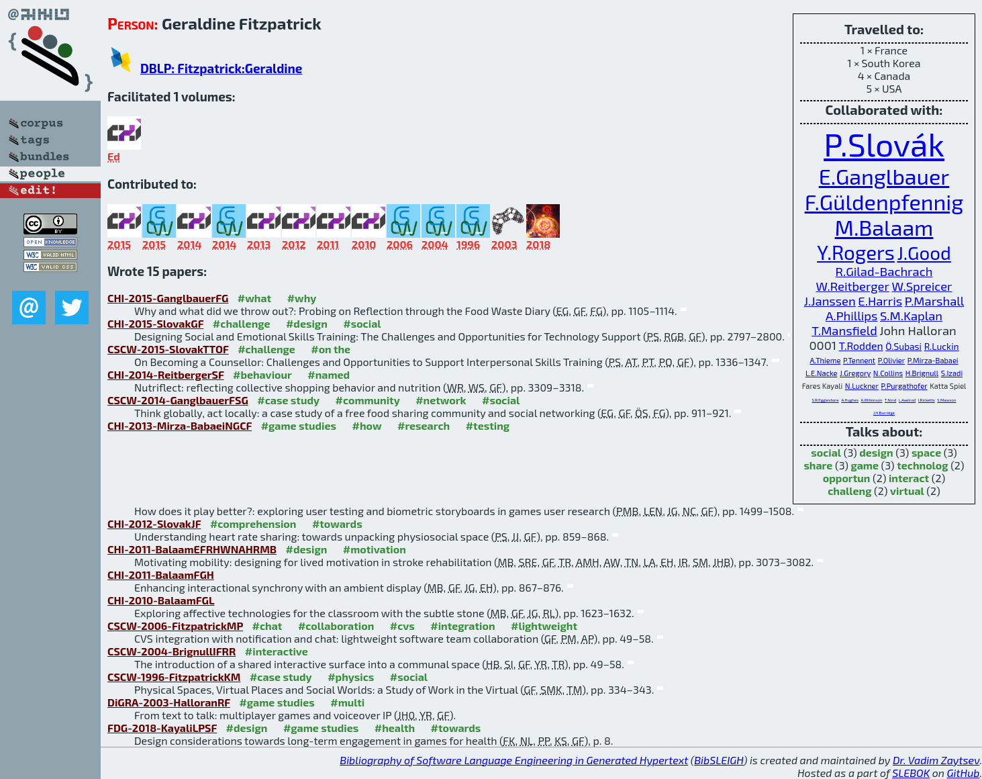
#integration (462, 625)
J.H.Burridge (884, 412)
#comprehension (253, 523)
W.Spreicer (921, 286)
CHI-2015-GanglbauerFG (167, 297)
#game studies (298, 425)
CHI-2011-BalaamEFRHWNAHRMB (192, 549)
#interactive (276, 651)
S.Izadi (952, 373)
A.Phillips (852, 315)
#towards (337, 523)
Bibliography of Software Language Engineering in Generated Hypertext (514, 759)
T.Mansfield (844, 330)
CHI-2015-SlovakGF (155, 323)
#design (307, 323)
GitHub (963, 772)
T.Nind (890, 400)
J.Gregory (855, 373)
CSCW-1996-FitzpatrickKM (173, 676)
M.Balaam (884, 227)
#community (368, 400)
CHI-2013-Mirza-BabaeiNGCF (179, 425)
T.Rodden (861, 345)
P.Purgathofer (904, 385)
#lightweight (544, 625)
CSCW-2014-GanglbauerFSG (177, 400)
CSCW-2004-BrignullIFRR (171, 651)
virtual (907, 490)
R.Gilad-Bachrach (884, 271)
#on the (330, 348)
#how (367, 425)
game (865, 465)
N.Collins (888, 373)
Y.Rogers (856, 252)
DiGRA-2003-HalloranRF (168, 702)
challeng (849, 490)
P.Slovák (884, 143)
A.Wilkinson (872, 400)
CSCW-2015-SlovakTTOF (168, 348)
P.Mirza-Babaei (933, 360)
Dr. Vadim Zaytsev (936, 759)
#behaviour (262, 374)
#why (302, 297)
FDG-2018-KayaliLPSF (162, 727)
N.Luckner (862, 385)
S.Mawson (946, 400)
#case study (288, 400)
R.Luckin (941, 346)
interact (909, 477)
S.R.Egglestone (825, 400)
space (926, 452)
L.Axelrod (907, 400)
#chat (267, 625)
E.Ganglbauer (884, 176)
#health (395, 727)
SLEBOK (911, 772)
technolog (922, 465)
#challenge (242, 323)
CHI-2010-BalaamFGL (161, 600)
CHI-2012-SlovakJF (154, 523)
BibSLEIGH (718, 759)
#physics (351, 676)
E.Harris (880, 300)
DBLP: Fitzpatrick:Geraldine (221, 68)
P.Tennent (859, 360)
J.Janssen (830, 300)
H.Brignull (921, 373)
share (817, 465)
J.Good (923, 252)
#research (423, 425)
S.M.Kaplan (911, 315)
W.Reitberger (852, 286)
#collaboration (336, 625)
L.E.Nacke (821, 373)
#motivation (374, 549)
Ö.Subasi (903, 346)
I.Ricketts (926, 400)
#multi (347, 702)
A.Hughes (849, 400)
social (826, 452)
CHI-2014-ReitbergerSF (165, 374)
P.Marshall (935, 300)
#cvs (402, 625)
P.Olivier (891, 360)
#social (362, 323)
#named (328, 374)
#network (440, 400)
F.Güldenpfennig (884, 201)
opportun (847, 477)
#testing (487, 425)
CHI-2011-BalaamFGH (160, 574)
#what (254, 297)
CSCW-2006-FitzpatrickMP (175, 625)
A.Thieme (824, 360)
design (876, 452)
